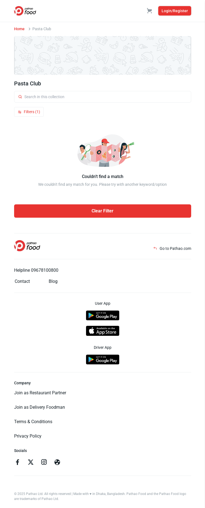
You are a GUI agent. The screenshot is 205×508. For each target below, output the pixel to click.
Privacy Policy (27, 436)
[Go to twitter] (30, 463)
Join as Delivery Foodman (39, 407)
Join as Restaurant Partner (40, 392)
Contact (22, 281)
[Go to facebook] (17, 463)
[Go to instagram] (44, 463)
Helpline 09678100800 (36, 270)
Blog (53, 281)
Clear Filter (102, 211)
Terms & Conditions (33, 421)
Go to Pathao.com (172, 248)
